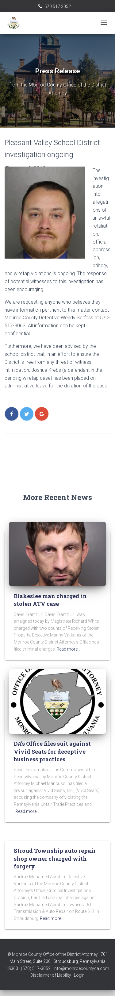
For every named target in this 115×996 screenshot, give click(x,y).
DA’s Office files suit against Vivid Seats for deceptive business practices (52, 751)
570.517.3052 (57, 6)
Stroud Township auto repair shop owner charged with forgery (55, 858)
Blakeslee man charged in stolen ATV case (50, 599)
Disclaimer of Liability (50, 975)
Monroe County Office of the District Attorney (55, 954)
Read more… (68, 649)
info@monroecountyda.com (81, 968)
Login (79, 975)
